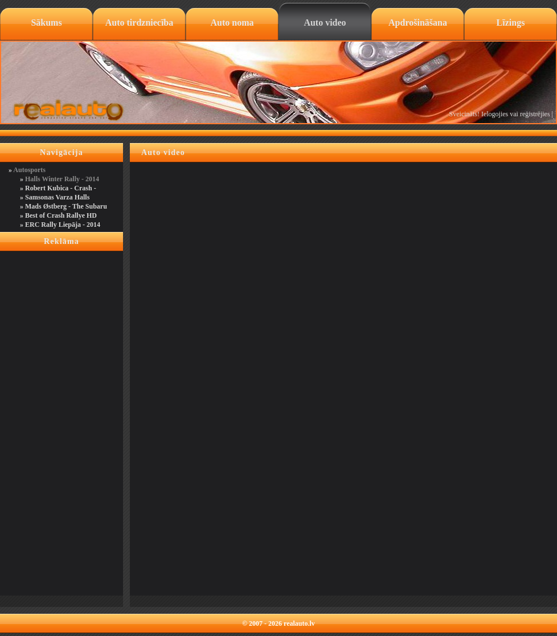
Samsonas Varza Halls (57, 197)
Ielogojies (494, 114)
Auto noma (231, 22)
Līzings (511, 22)
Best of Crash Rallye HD (61, 215)
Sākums (46, 22)
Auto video (325, 22)
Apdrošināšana (417, 22)
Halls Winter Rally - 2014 (62, 179)
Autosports (29, 170)
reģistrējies (535, 114)
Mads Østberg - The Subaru (66, 206)
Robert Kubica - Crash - (60, 188)
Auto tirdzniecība (139, 22)
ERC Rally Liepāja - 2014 (62, 225)
